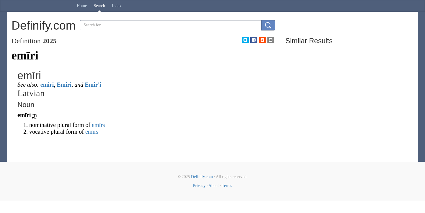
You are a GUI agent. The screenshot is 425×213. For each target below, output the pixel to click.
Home (82, 6)
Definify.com (202, 177)
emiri (47, 84)
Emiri (64, 84)
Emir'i (93, 84)
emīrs (98, 125)
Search (99, 6)
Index (116, 6)
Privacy (199, 185)
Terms (227, 185)
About (213, 185)
